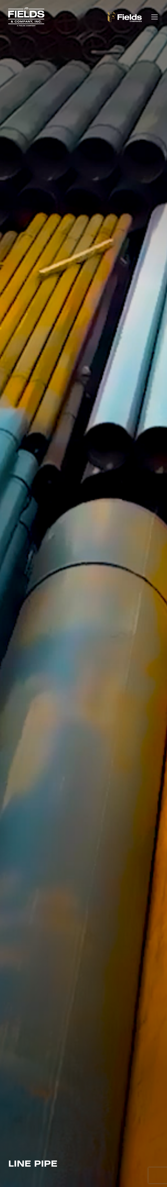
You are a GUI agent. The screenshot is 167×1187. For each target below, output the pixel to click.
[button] (153, 17)
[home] (26, 16)
